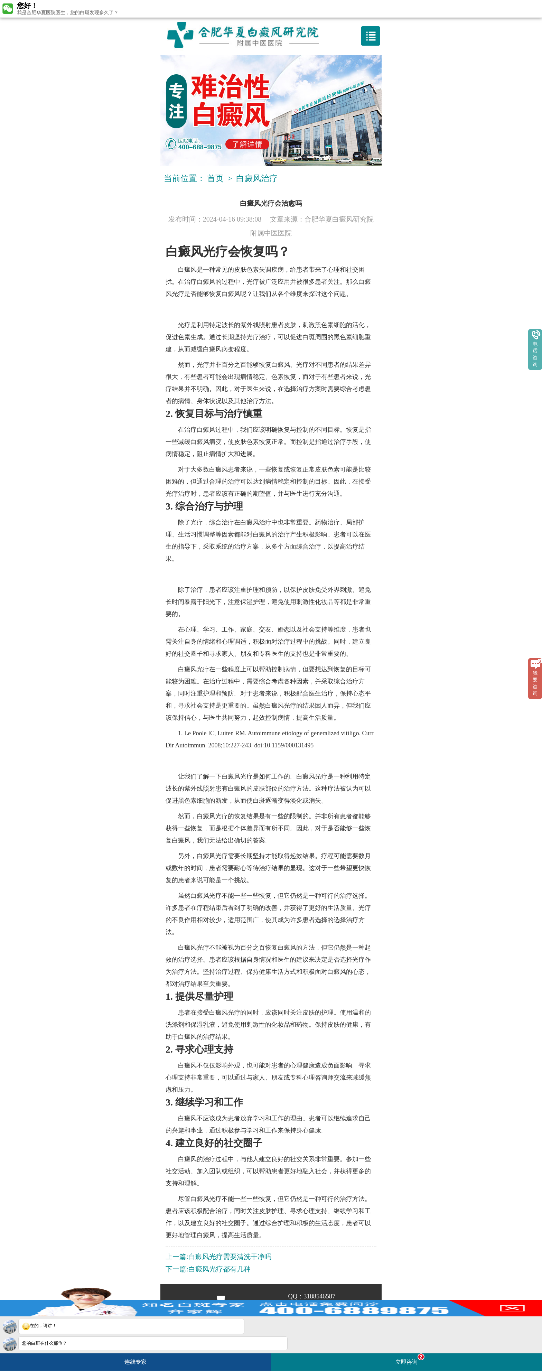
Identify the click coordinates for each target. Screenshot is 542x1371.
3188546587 (319, 1296)
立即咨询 (409, 1359)
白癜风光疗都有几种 (219, 1269)
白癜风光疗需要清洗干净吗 (229, 1256)
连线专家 (135, 1362)
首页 (215, 178)
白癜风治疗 (257, 178)
